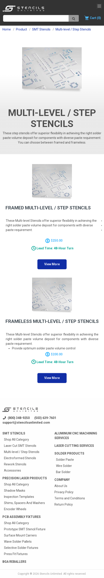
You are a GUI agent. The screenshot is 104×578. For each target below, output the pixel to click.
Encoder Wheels (15, 509)
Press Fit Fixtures (16, 554)
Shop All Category (16, 439)
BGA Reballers (14, 561)
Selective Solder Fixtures (21, 548)
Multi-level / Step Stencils (21, 452)
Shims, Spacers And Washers (24, 503)
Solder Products (69, 453)
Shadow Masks (14, 490)
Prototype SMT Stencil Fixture (25, 529)
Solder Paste (65, 459)
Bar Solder (63, 472)
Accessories (12, 470)
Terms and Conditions (69, 498)
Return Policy (63, 504)
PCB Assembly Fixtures (21, 517)
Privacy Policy (63, 492)
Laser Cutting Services (74, 445)
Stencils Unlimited (51, 573)
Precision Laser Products (24, 478)
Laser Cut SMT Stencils (20, 445)
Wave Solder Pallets (18, 541)
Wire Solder (64, 466)
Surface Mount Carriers (20, 535)
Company (62, 479)
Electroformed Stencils (20, 458)
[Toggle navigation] (99, 6)
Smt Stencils (13, 433)
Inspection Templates (19, 496)
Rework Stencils (15, 464)
